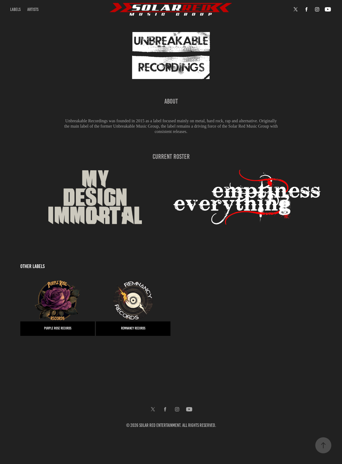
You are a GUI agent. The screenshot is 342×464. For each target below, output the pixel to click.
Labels (15, 9)
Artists (32, 9)
